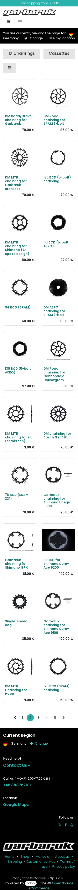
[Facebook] (65, 824)
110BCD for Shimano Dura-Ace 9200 (56, 563)
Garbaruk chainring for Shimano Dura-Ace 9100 (56, 627)
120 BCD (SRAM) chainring (56, 688)
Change (34, 38)
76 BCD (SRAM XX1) (16, 497)
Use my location (62, 38)
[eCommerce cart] (8, 21)
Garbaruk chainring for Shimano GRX (16, 563)
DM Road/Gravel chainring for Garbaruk (18, 120)
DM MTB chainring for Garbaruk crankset (16, 183)
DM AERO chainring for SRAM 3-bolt (54, 311)
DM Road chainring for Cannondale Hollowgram (54, 374)
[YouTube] (72, 824)
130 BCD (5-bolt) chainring (57, 179)
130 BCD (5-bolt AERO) (18, 370)
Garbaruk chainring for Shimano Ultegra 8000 (57, 500)
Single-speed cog (16, 623)
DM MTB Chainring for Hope (16, 690)
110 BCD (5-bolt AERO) (55, 244)
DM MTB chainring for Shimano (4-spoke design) (17, 248)
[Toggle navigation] (20, 21)
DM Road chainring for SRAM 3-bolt (54, 120)
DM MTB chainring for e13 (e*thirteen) (18, 437)
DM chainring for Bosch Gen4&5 (57, 435)
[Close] (70, 35)
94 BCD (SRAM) (18, 307)
